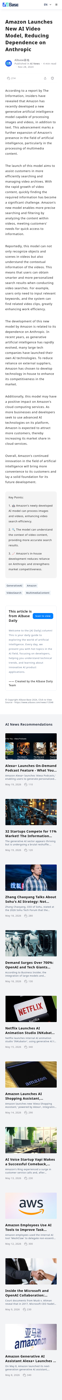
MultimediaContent (37, 592)
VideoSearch (14, 592)
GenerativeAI (14, 585)
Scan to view (43, 615)
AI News (35, 63)
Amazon (32, 585)
